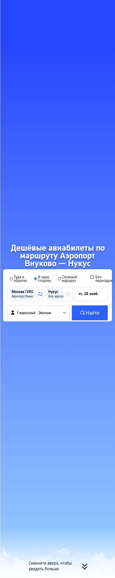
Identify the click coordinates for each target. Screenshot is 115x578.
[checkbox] (101, 278)
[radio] (18, 278)
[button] (106, 6)
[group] (23, 293)
